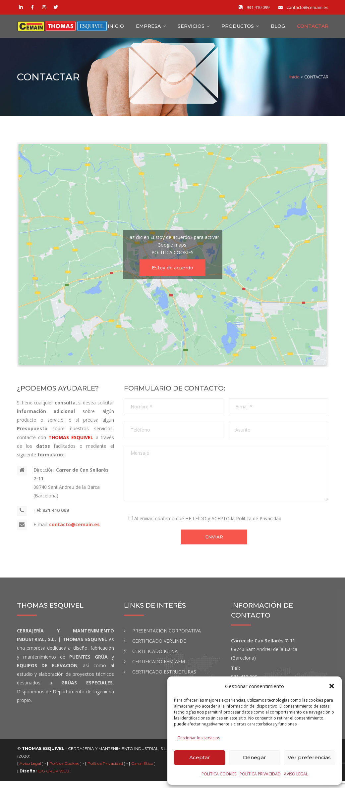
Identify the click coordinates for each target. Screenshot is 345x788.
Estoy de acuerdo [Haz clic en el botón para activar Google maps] (172, 273)
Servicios (191, 29)
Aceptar (199, 757)
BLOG (278, 29)
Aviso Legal (31, 770)
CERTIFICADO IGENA (155, 658)
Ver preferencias (309, 757)
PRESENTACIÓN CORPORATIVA (166, 637)
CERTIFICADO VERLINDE (159, 648)
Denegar (254, 757)
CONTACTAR (312, 29)
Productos (237, 29)
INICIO (116, 29)
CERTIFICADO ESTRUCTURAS (164, 678)
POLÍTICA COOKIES (218, 774)
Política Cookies (64, 770)
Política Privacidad (105, 770)
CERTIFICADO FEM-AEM (158, 668)
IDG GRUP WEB (53, 777)
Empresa (148, 29)
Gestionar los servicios (198, 738)
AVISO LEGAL (296, 774)
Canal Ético (142, 770)
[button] (331, 686)
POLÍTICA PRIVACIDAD (260, 774)
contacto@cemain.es (74, 529)
